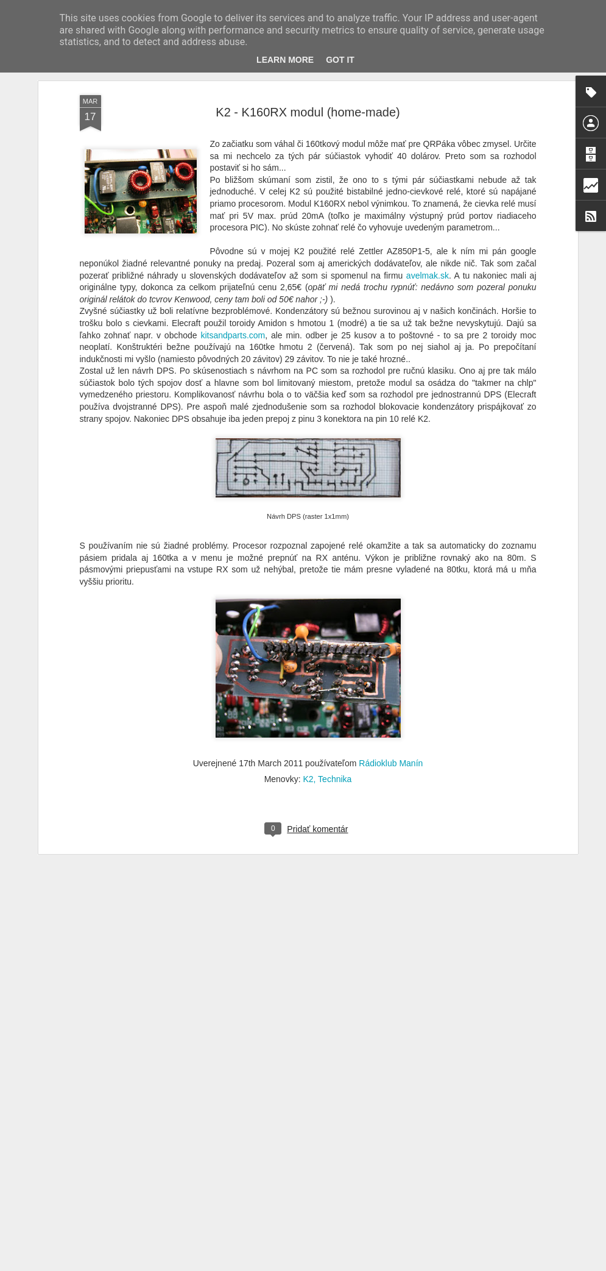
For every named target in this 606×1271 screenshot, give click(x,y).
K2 (308, 711)
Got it (340, 60)
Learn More (285, 60)
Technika (334, 711)
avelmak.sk (427, 207)
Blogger (412, 1264)
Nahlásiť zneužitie (454, 1264)
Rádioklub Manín (391, 695)
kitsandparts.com (232, 267)
